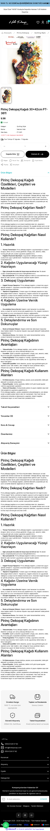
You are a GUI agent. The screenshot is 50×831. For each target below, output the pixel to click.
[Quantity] (25, 146)
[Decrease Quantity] (3, 146)
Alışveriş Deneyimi (10, 443)
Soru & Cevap (8, 425)
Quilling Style (21, 126)
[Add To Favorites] (4, 160)
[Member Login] (42, 22)
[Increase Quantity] (46, 146)
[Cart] (47, 22)
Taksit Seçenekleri (10, 407)
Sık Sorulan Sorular (14, 806)
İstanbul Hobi (21, 129)
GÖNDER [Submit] (43, 799)
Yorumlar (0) (7, 416)
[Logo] (17, 22)
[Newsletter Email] (25, 799)
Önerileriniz (6, 434)
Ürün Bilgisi (6, 172)
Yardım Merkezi (37, 806)
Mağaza (26, 806)
